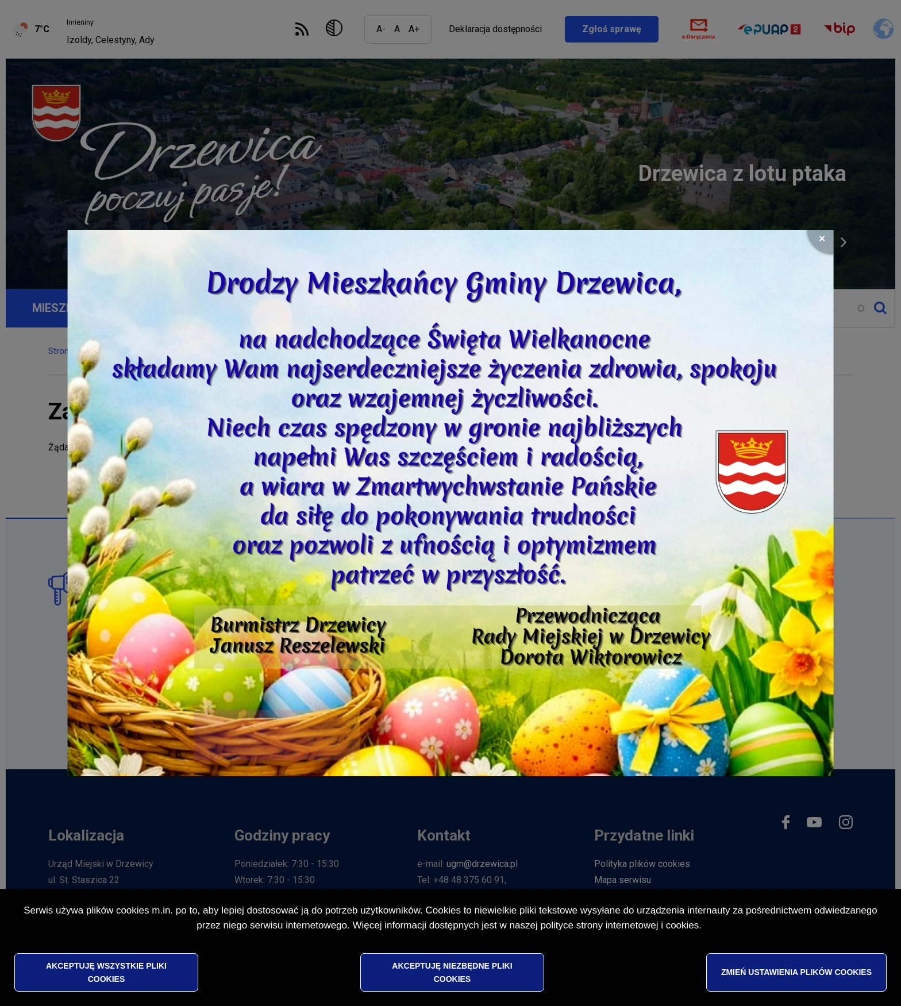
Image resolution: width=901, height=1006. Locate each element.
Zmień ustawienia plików (796, 972)
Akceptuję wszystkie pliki (106, 973)
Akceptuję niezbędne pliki (452, 973)
